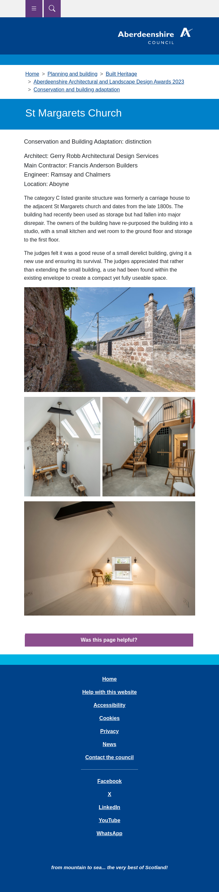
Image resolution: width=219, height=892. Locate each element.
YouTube (109, 820)
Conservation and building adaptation (77, 89)
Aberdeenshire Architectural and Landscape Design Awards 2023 (109, 82)
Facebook (109, 781)
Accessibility (110, 705)
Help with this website (109, 692)
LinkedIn (109, 807)
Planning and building (73, 74)
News (110, 744)
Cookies (109, 718)
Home (32, 74)
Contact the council (109, 757)
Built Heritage (121, 74)
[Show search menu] (52, 8)
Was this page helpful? (109, 640)
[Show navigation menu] (33, 8)
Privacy (109, 731)
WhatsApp (109, 833)
